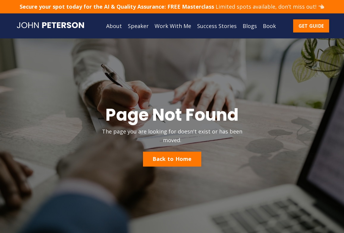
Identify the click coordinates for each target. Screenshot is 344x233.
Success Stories (217, 25)
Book (269, 25)
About (114, 25)
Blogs (250, 25)
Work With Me (173, 25)
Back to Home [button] (172, 158)
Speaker (138, 25)
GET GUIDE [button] (311, 26)
